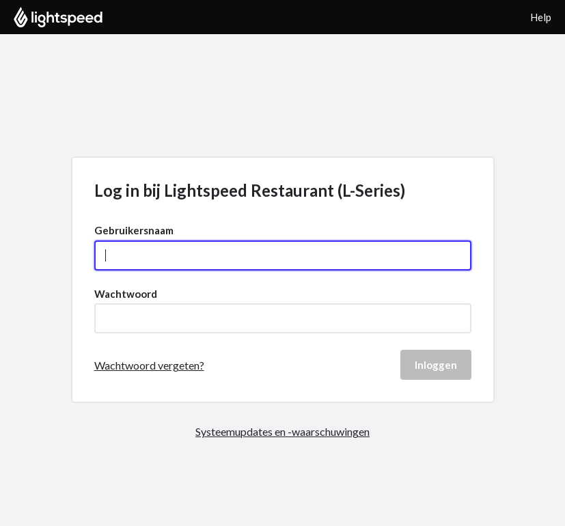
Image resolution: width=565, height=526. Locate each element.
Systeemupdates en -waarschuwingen (282, 431)
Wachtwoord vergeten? (149, 365)
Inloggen (436, 365)
